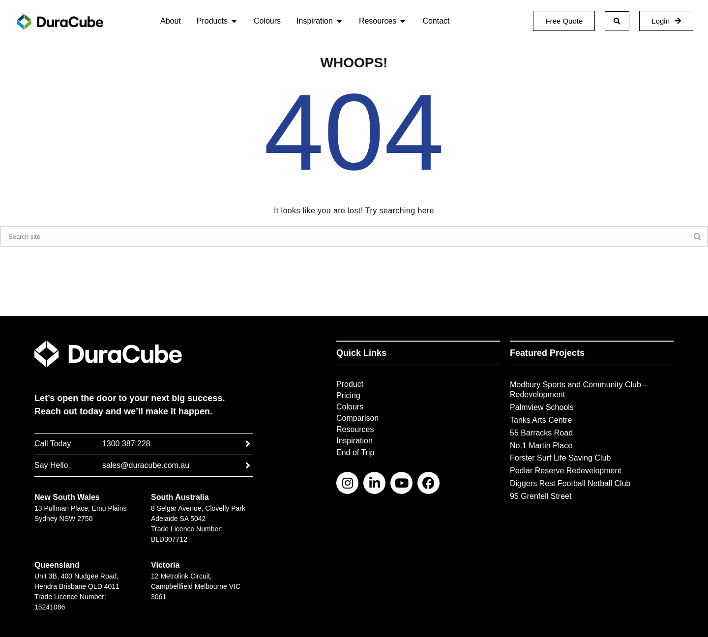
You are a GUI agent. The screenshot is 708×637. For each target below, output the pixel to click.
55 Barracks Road (541, 433)
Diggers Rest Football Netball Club (570, 483)
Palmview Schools (542, 407)
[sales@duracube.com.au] (248, 465)
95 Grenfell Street (540, 496)
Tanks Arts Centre (541, 420)
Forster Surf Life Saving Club (560, 458)
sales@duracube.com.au (145, 465)
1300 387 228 (126, 443)
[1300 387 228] (248, 444)
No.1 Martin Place (541, 445)
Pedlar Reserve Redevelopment (565, 470)
